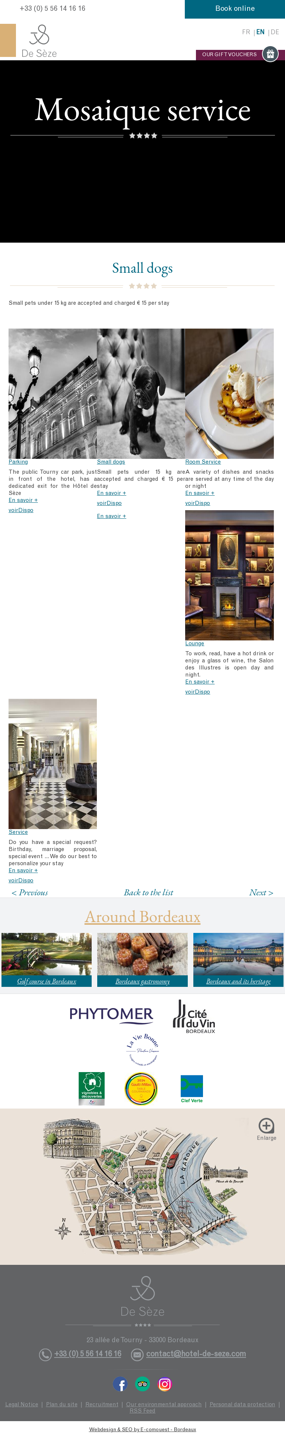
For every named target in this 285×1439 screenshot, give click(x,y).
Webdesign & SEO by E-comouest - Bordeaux (142, 1430)
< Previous (30, 892)
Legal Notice (21, 1405)
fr (246, 33)
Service (18, 832)
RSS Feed (142, 1411)
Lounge (194, 644)
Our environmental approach (164, 1405)
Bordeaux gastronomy (142, 981)
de (275, 33)
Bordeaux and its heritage (238, 981)
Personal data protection (242, 1405)
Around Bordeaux (143, 916)
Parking (18, 462)
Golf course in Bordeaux (46, 981)
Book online (235, 9)
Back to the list (148, 892)
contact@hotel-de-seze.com (196, 1355)
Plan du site (62, 1405)
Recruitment (101, 1405)
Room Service (203, 462)
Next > (261, 892)
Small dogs (111, 462)
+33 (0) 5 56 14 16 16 (52, 9)
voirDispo (21, 511)
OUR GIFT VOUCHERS (240, 55)
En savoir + (23, 500)
